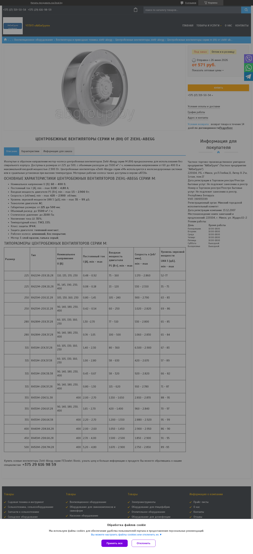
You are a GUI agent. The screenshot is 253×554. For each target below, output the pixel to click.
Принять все (115, 543)
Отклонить (143, 543)
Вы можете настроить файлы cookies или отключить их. (125, 534)
